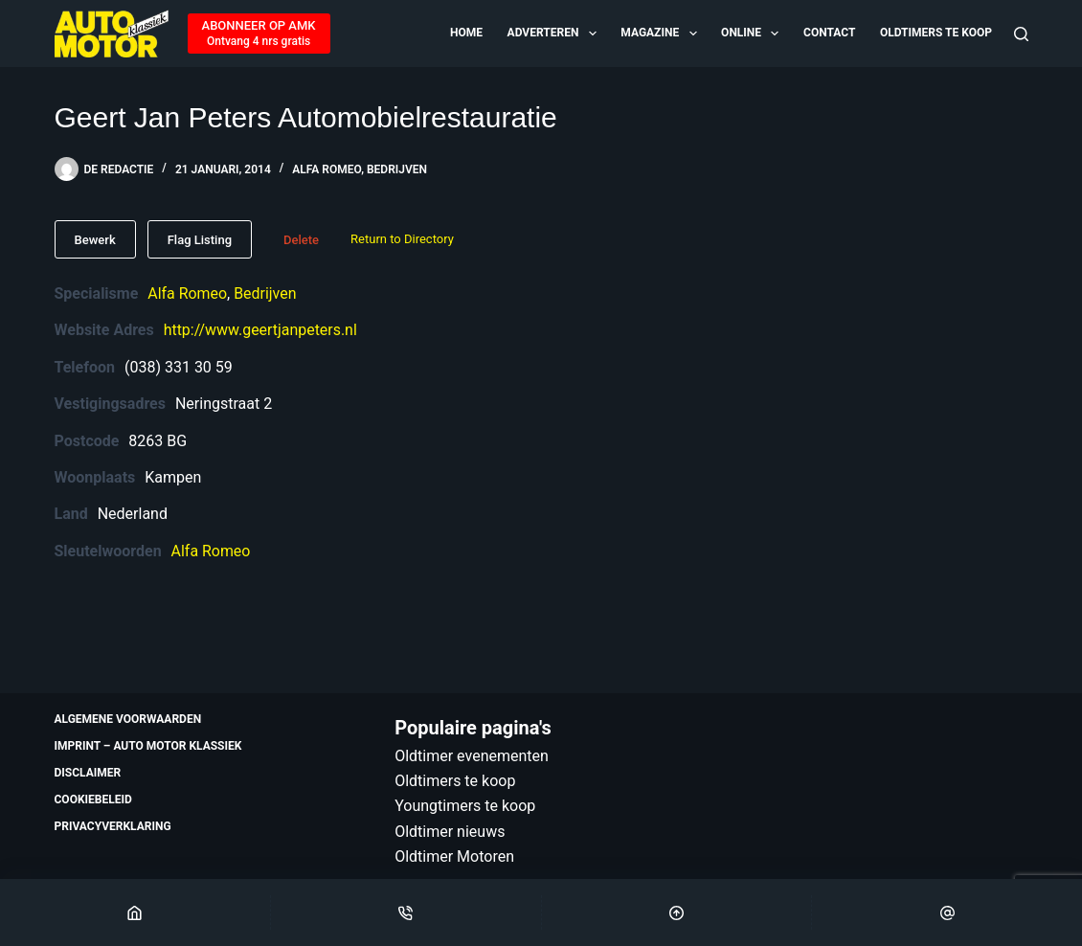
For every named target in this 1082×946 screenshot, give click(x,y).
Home (466, 32)
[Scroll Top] (677, 912)
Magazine (659, 33)
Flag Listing (200, 240)
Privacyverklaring (113, 826)
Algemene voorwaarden (128, 719)
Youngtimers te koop (464, 806)
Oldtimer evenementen (471, 756)
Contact (829, 32)
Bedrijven (397, 169)
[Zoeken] (1021, 34)
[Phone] (406, 912)
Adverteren (553, 33)
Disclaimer (88, 772)
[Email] (947, 912)
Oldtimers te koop (936, 32)
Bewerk (95, 240)
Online (751, 33)
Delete (301, 240)
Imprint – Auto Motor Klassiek (148, 746)
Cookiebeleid (93, 799)
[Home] (135, 912)
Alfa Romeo (326, 169)
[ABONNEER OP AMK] (259, 33)
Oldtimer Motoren (454, 856)
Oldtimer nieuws (449, 831)
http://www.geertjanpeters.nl (261, 330)
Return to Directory (402, 239)
